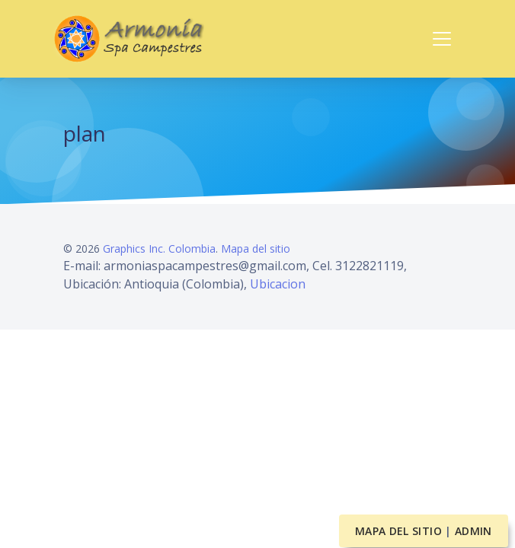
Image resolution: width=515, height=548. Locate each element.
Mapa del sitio (255, 248)
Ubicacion (277, 284)
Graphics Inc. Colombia (159, 248)
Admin (473, 531)
